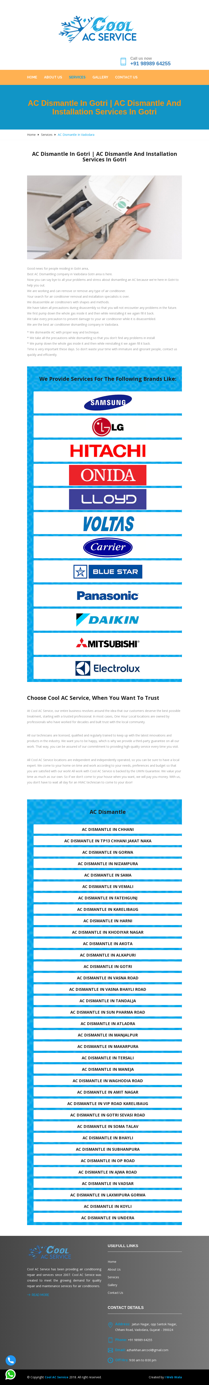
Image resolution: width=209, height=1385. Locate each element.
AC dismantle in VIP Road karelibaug (107, 1103)
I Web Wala (173, 1377)
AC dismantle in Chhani (108, 829)
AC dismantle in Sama (107, 875)
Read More (38, 1295)
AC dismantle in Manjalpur (108, 1035)
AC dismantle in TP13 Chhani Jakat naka (107, 840)
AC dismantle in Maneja (108, 1069)
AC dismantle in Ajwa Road (107, 1172)
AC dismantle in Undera (107, 1217)
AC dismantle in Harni (107, 920)
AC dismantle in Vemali (107, 886)
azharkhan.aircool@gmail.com (147, 1350)
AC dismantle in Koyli (108, 1206)
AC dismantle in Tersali (108, 1057)
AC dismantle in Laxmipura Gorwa (107, 1194)
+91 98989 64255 (150, 63)
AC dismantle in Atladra (108, 1023)
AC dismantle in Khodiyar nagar (107, 932)
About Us (53, 77)
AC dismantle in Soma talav (107, 1126)
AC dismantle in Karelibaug (107, 909)
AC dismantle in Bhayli (108, 1137)
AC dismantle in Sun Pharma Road (107, 1012)
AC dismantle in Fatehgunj (107, 897)
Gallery (100, 77)
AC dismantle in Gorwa (107, 852)
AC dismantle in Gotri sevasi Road (107, 1115)
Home (32, 77)
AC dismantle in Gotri (108, 966)
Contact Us (126, 77)
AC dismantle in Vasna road (107, 977)
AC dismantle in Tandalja (108, 1000)
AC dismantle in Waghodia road (108, 1080)
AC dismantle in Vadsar (108, 1183)
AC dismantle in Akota (107, 943)
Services (77, 77)
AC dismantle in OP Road (108, 1160)
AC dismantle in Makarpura (107, 1046)
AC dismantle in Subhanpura (108, 1149)
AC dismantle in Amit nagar (107, 1092)
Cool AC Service (56, 1377)
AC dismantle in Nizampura (108, 863)
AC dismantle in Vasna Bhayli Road (107, 989)
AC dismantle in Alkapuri (108, 955)
